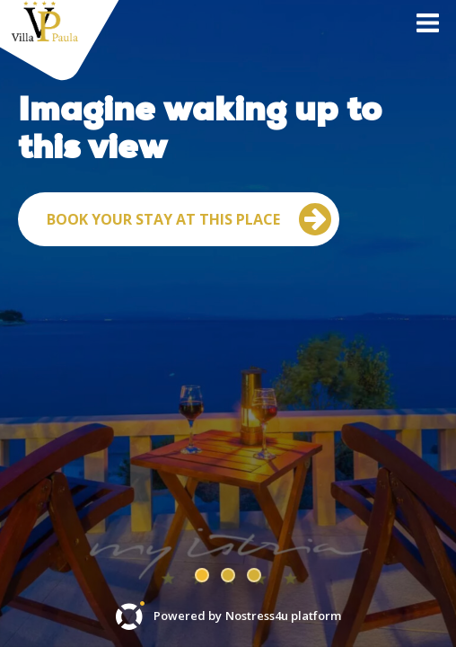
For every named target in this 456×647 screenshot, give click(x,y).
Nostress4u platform (283, 616)
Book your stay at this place (189, 327)
